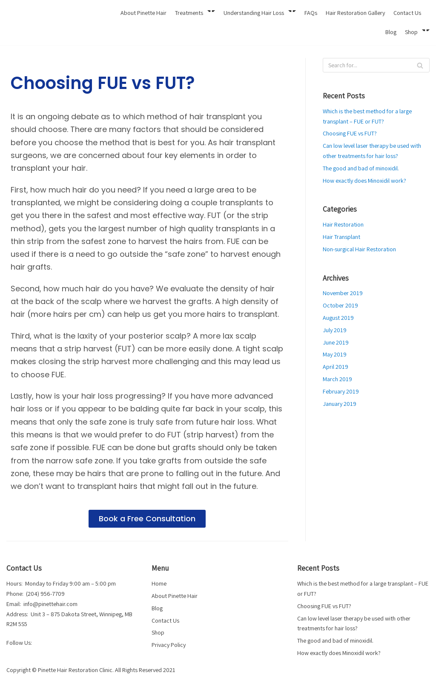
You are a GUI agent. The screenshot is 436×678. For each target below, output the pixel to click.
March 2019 (337, 377)
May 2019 (334, 352)
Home (159, 583)
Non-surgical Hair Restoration (358, 248)
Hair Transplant (341, 236)
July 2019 (334, 328)
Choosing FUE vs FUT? (349, 133)
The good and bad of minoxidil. (361, 167)
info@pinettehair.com (49, 604)
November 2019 (342, 292)
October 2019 (340, 304)
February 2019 (340, 389)
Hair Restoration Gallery (357, 13)
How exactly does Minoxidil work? (364, 180)
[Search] (376, 65)
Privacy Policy (169, 644)
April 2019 (335, 365)
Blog (390, 32)
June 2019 (335, 341)
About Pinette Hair (149, 13)
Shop (158, 632)
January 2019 (339, 401)
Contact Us (408, 13)
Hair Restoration (342, 223)
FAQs (313, 13)
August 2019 (338, 316)
